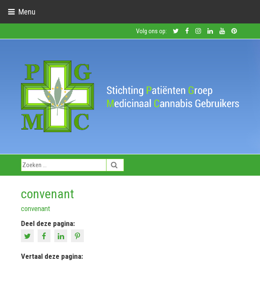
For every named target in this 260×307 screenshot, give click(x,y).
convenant (35, 208)
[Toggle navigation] (21, 11)
